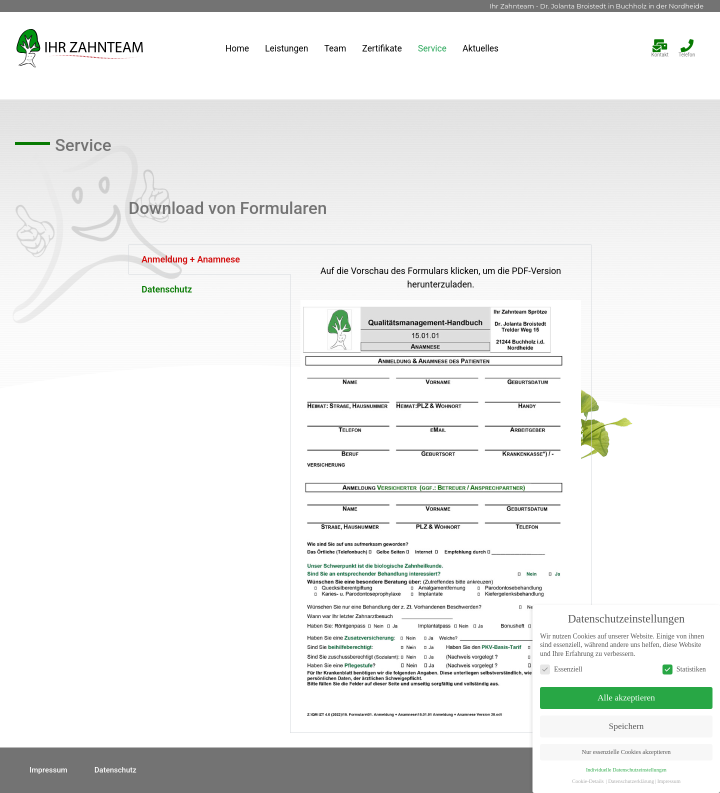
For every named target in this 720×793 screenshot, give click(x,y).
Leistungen (286, 49)
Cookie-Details (634, 781)
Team (335, 49)
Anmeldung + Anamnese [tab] (191, 259)
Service (432, 49)
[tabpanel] (440, 488)
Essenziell (607, 669)
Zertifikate (382, 49)
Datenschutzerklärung (677, 781)
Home (237, 49)
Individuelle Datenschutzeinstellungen (672, 769)
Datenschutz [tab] (167, 289)
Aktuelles (480, 49)
